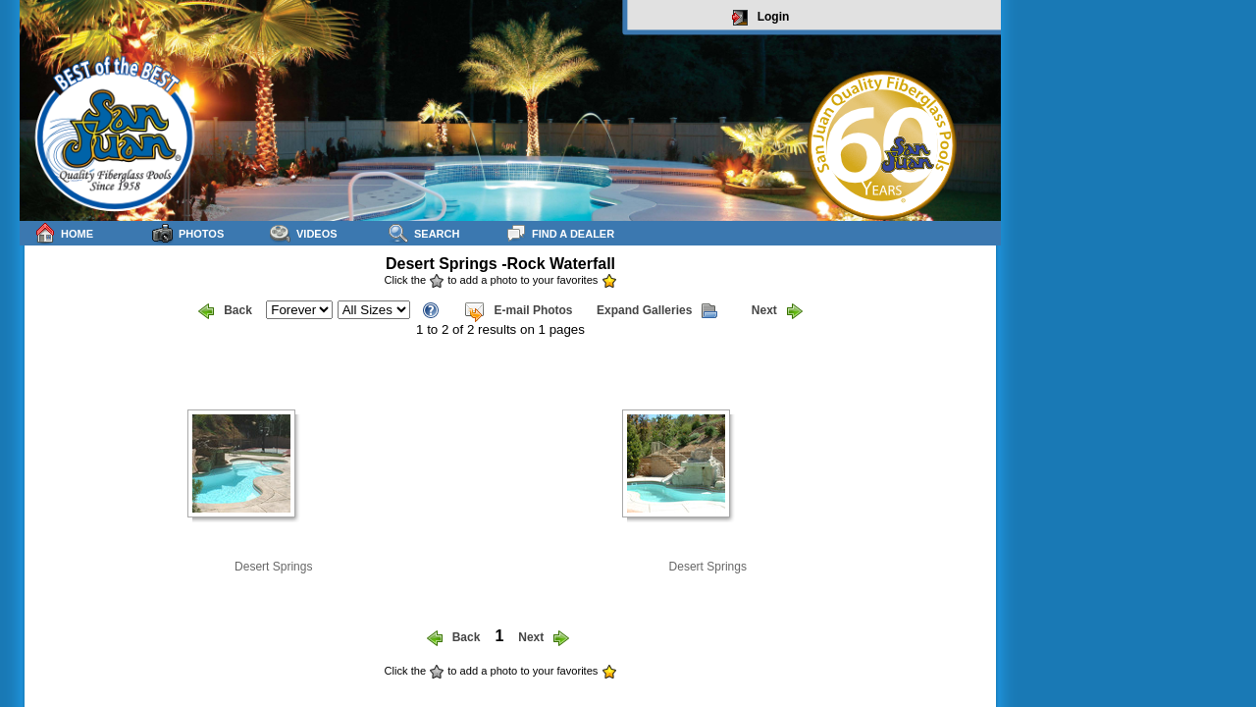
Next (777, 311)
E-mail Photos (518, 311)
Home (63, 233)
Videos (304, 233)
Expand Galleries (657, 311)
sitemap (977, 684)
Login (761, 18)
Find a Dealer (559, 233)
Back (225, 311)
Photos (188, 233)
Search (423, 233)
